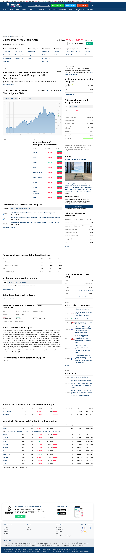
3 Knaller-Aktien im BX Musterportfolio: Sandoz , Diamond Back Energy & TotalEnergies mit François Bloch (83, 338)
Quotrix (5, 434)
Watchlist (88, 55)
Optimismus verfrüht (81, 319)
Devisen (70, 10)
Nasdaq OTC (6, 454)
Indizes (18, 10)
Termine (56, 51)
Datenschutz (59, 529)
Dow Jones (40, 543)
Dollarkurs (7, 545)
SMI (4, 1)
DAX (30, 1)
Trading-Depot (70, 55)
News (11, 10)
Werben (29, 529)
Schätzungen (46, 55)
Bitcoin (68, 1)
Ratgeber (89, 10)
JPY (71, 106)
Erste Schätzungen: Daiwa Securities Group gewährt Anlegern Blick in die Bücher (35, 222)
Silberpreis (21, 545)
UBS (34, 157)
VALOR (5, 44)
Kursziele (30, 58)
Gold (59, 1)
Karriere (6, 529)
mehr (76, 106)
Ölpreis (75, 545)
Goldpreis (74, 543)
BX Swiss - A (89, 290)
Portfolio (87, 51)
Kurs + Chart (6, 51)
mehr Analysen (8, 289)
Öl (86, 1)
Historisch (6, 61)
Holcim (35, 182)
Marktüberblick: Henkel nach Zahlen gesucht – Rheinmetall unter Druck (84, 314)
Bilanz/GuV (45, 51)
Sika (34, 197)
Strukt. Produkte (51, 10)
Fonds (24, 10)
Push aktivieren (70, 94)
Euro (39, 1)
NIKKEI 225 (81, 290)
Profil (55, 55)
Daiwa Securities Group (10, 299)
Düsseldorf (6, 444)
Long (59, 151)
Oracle (35, 187)
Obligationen (80, 10)
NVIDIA (35, 162)
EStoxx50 (49, 1)
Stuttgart (5, 451)
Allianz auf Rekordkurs (82, 309)
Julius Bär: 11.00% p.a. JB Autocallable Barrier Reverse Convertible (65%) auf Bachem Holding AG (83, 329)
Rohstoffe (62, 10)
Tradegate (6, 414)
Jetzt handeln (79, 206)
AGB (57, 533)
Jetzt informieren (8, 84)
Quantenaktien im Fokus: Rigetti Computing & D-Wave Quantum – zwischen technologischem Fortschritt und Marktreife (83, 359)
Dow (21, 1)
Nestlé (35, 152)
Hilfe (28, 527)
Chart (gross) (19, 51)
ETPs (35, 10)
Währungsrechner (65, 545)
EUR (67, 106)
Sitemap (6, 533)
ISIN (14, 44)
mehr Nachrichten (9, 227)
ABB (34, 167)
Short (59, 153)
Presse (6, 531)
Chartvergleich (19, 55)
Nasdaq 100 (47, 543)
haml (4, 464)
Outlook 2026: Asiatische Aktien (80, 377)
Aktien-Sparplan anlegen (76, 43)
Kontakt (6, 527)
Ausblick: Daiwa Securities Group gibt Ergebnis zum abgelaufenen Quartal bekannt (35, 217)
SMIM (20, 543)
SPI (12, 1)
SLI (16, 543)
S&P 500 (63, 543)
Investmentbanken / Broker (84, 297)
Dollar (77, 1)
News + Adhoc (32, 51)
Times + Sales (7, 55)
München (5, 460)
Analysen (30, 55)
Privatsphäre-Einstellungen (64, 536)
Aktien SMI (7, 543)
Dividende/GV (46, 58)
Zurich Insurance (36, 192)
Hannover (6, 457)
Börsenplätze (7, 58)
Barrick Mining (37, 177)
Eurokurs (14, 545)
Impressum (59, 527)
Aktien (5, 10)
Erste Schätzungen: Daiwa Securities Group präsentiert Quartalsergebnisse (33, 213)
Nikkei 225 (56, 543)
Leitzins (81, 545)
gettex (5, 428)
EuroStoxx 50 (31, 543)
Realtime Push (19, 58)
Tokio (4, 441)
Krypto (41, 10)
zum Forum (6, 360)
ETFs (30, 10)
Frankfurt (5, 447)
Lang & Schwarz (7, 411)
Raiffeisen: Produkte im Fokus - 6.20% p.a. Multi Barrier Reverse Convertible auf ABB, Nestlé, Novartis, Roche (83, 348)
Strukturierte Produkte (73, 51)
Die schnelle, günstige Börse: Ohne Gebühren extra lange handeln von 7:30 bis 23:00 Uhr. (32, 431)
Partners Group (38, 172)
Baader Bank (6, 438)
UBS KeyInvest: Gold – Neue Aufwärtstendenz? (83, 323)
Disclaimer (59, 531)
